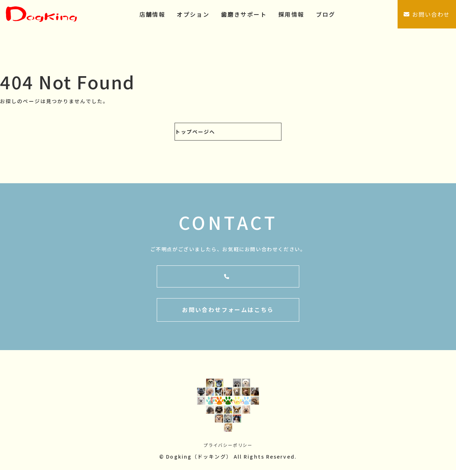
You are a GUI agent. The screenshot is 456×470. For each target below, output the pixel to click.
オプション (193, 14)
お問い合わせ (427, 14)
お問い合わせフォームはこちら (228, 311)
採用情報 (291, 14)
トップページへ (195, 131)
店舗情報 (152, 14)
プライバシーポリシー (228, 446)
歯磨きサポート (244, 14)
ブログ (326, 14)
